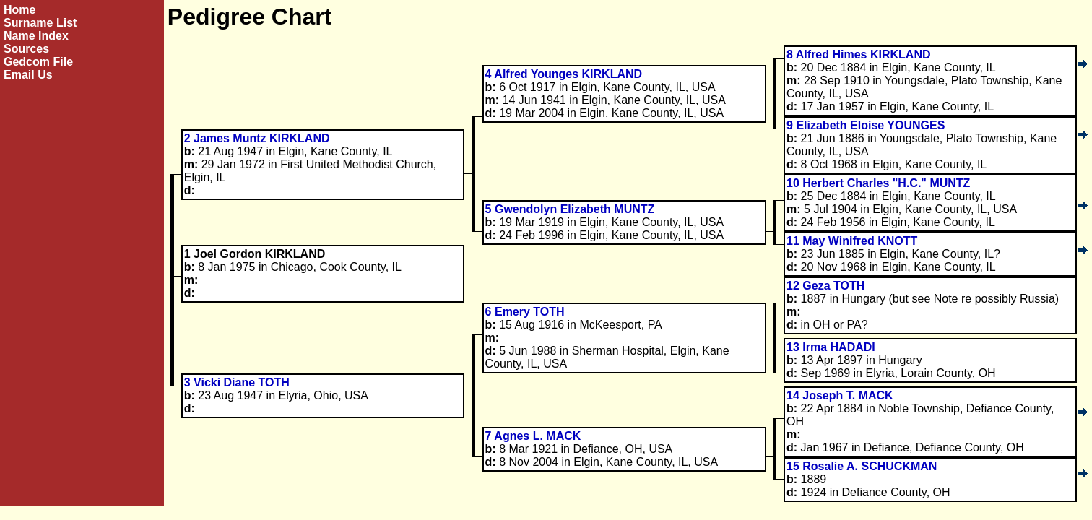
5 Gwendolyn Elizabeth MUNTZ (570, 209)
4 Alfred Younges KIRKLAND (564, 74)
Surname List (40, 23)
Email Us (28, 75)
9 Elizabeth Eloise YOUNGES (865, 125)
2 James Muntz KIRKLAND (257, 138)
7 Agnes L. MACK (533, 436)
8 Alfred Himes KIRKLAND (858, 54)
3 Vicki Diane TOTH (237, 382)
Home (19, 10)
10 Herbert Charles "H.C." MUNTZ (878, 183)
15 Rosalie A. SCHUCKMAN (861, 466)
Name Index (36, 36)
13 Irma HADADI (830, 347)
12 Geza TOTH (825, 286)
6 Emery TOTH (525, 312)
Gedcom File (38, 62)
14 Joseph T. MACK (839, 395)
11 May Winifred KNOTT (851, 241)
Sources (26, 49)
